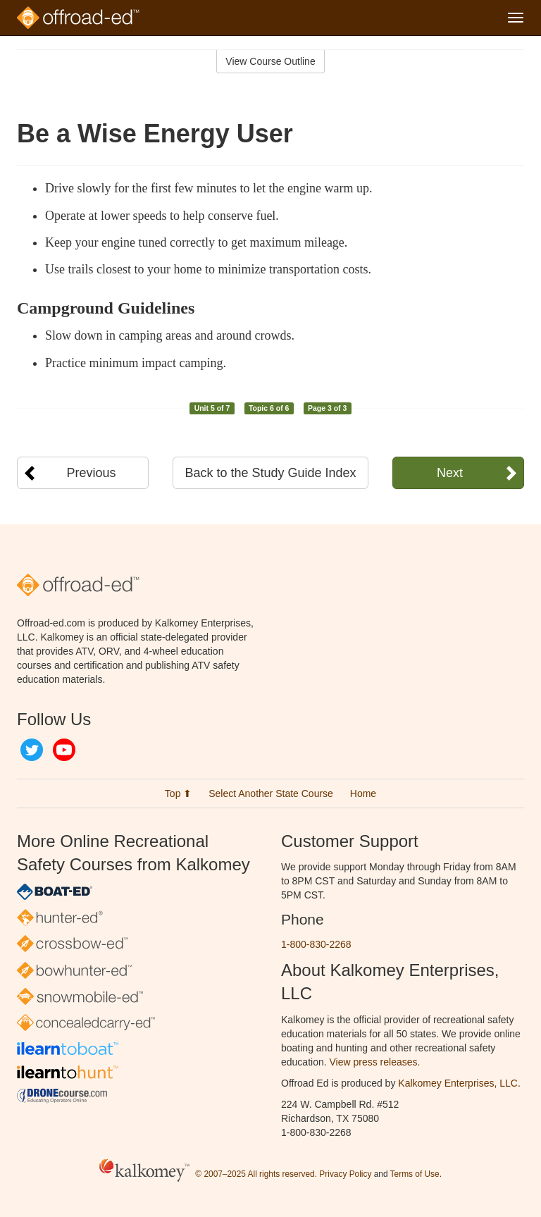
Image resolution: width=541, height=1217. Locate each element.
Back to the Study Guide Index (270, 473)
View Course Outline (270, 61)
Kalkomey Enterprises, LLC (458, 1083)
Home (363, 793)
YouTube (64, 750)
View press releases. (375, 1062)
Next (450, 473)
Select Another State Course (271, 793)
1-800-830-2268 (316, 944)
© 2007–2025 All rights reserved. (256, 1174)
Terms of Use (415, 1174)
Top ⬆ (178, 793)
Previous (91, 473)
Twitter (31, 750)
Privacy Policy (345, 1174)
